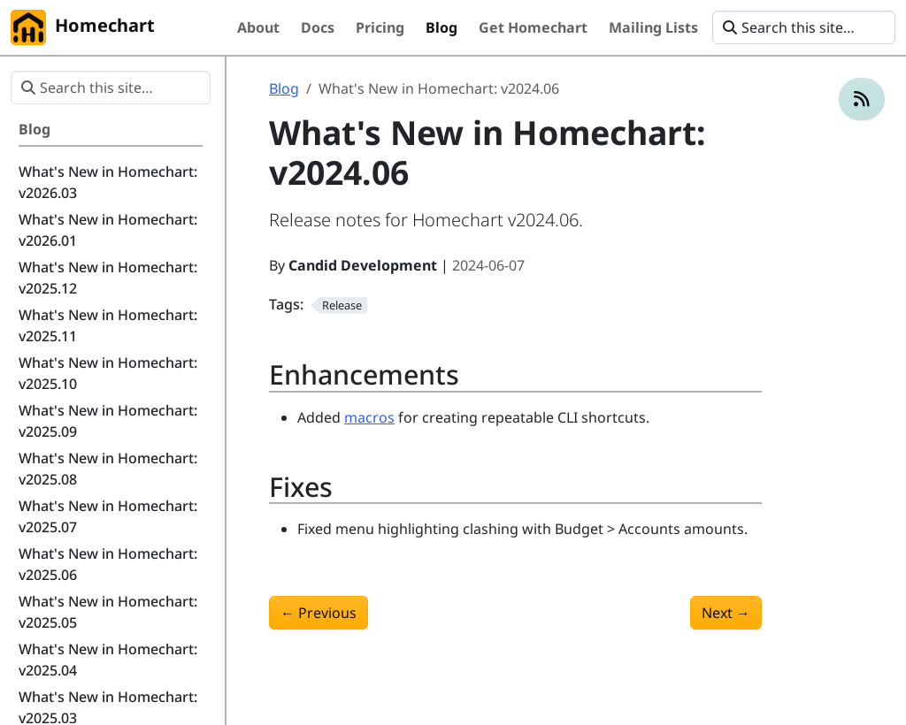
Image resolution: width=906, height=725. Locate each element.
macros (369, 417)
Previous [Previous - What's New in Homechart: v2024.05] (318, 612)
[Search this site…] (803, 27)
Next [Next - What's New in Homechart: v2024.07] (726, 612)
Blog (284, 88)
